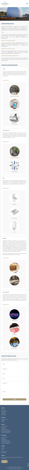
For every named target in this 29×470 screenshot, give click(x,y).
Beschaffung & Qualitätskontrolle (6, 431)
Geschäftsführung (4, 411)
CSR (1, 450)
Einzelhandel (3, 427)
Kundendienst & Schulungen (5, 430)
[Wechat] (28, 466)
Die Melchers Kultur (4, 451)
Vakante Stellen (3, 452)
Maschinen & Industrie (4, 419)
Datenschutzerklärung (20, 467)
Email (4, 378)
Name (4, 364)
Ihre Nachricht (5, 383)
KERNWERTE (3, 413)
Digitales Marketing (4, 428)
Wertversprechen (3, 414)
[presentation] (10, 394)
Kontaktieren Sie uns (4, 461)
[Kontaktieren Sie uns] (28, 464)
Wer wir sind (3, 409)
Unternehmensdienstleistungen (5, 432)
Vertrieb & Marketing (4, 426)
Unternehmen (5, 368)
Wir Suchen (3, 449)
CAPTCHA (4, 391)
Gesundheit (3, 420)
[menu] (27, 3)
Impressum (14, 467)
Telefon (4, 373)
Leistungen (3, 447)
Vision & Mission (3, 412)
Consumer (2, 421)
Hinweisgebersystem (9, 467)
